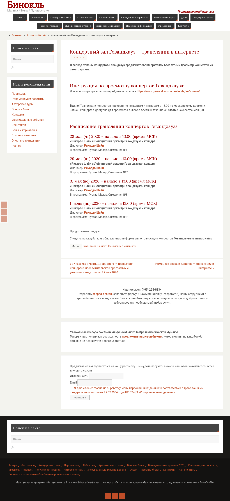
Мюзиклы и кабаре (20, 469)
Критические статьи (111, 465)
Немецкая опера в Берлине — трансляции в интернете (184, 266)
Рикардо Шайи (94, 145)
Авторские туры (22, 104)
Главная (17, 35)
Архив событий (36, 35)
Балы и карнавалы (24, 130)
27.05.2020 (78, 57)
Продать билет (150, 469)
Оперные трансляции (26, 140)
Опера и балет (21, 109)
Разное (16, 145)
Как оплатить (187, 469)
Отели (133, 469)
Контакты (169, 469)
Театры (13, 465)
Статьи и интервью (24, 135)
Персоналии (71, 465)
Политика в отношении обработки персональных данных (44, 474)
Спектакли (19, 125)
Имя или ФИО (79, 376)
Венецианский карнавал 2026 (166, 465)
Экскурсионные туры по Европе (106, 469)
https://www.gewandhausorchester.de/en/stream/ (168, 91)
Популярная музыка (48, 469)
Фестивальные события (28, 119)
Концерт (102, 245)
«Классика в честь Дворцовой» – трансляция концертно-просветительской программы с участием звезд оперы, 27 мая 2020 (101, 268)
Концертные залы (49, 465)
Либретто (89, 465)
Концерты (18, 114)
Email (73, 382)
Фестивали (28, 465)
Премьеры (19, 93)
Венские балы (135, 465)
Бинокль (25, 5)
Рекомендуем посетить (28, 99)
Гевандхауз (89, 245)
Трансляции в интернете (122, 245)
